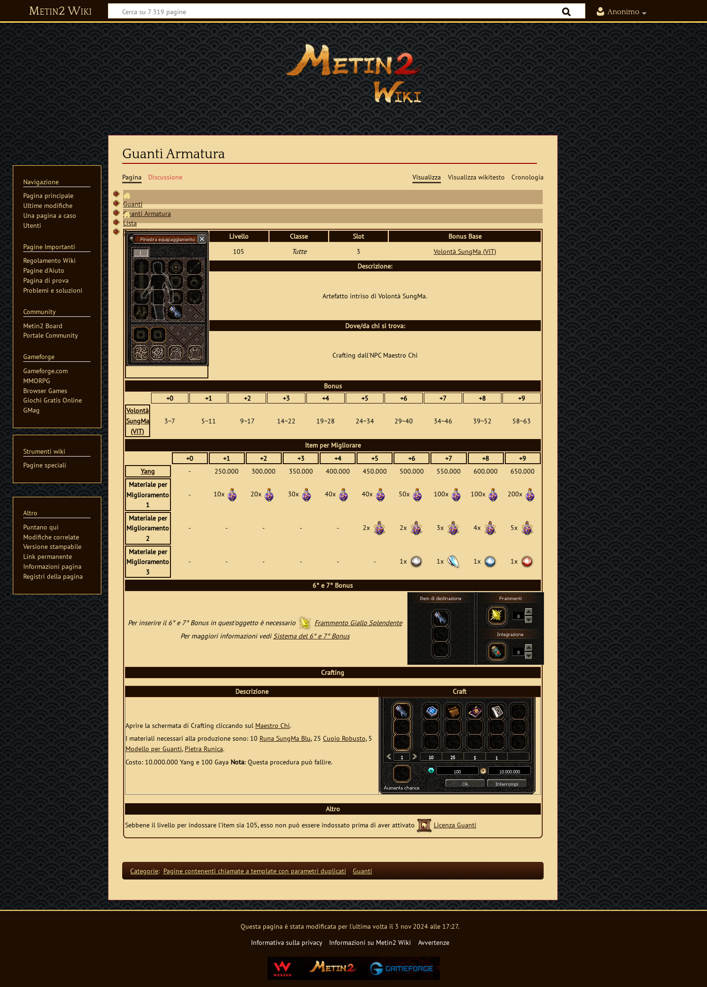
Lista (130, 222)
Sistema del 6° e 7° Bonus (311, 635)
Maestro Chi (272, 725)
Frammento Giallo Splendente (358, 622)
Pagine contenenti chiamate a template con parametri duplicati (254, 870)
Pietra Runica (204, 748)
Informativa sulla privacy (286, 942)
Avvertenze (433, 942)
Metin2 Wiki (60, 11)
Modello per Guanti (153, 748)
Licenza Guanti (455, 824)
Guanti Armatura (147, 213)
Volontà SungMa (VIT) (465, 251)
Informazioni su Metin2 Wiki (370, 942)
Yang (148, 471)
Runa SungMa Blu (285, 738)
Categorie (144, 870)
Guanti (133, 203)
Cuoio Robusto (344, 738)
